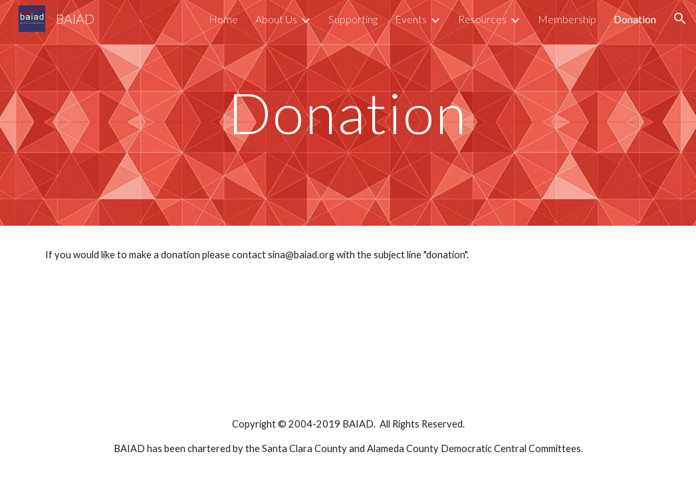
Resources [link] (482, 19)
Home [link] (223, 19)
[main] (347, 112)
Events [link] (411, 19)
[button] (680, 19)
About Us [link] (276, 19)
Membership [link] (567, 19)
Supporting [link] (353, 19)
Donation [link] (635, 19)
